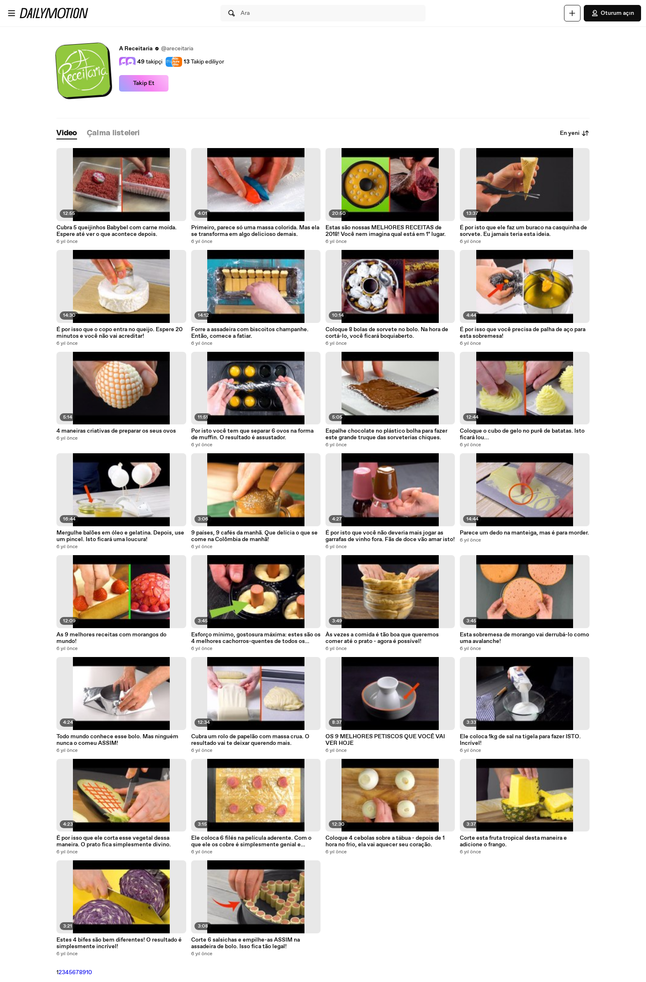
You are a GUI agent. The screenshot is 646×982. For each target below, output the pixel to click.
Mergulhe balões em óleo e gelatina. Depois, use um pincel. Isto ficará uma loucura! (120, 536)
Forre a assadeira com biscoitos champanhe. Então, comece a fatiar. (250, 332)
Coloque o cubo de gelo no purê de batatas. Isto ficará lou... (522, 434)
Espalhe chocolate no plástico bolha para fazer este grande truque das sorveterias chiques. (386, 434)
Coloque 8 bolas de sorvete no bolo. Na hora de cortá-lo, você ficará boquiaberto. (386, 332)
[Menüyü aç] (11, 13)
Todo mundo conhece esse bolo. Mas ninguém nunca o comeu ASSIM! (117, 740)
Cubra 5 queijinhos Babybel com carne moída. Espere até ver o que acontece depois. (116, 231)
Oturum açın (612, 13)
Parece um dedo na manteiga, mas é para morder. (524, 533)
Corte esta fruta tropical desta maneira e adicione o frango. (513, 841)
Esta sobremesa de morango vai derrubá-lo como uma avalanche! (524, 638)
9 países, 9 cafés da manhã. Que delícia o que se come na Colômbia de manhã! (254, 536)
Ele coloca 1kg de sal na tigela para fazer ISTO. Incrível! (520, 740)
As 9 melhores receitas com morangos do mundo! (111, 638)
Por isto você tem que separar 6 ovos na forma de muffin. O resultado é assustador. (252, 434)
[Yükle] (572, 13)
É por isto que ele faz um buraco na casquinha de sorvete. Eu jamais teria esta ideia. (523, 231)
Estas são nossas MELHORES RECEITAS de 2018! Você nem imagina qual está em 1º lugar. (385, 231)
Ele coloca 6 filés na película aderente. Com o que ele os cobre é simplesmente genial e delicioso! (251, 841)
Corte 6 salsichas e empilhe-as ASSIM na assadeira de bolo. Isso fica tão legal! (245, 943)
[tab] (66, 133)
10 (89, 972)
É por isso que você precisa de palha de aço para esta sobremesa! (522, 332)
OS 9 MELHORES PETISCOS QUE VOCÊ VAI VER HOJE (385, 740)
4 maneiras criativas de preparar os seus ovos (116, 431)
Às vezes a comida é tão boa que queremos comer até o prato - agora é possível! (382, 638)
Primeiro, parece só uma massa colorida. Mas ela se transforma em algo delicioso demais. (255, 231)
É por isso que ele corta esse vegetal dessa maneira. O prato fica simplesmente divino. (113, 841)
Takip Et (143, 83)
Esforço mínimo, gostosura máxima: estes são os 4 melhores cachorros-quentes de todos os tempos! (256, 638)
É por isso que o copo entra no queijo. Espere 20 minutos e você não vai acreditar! (119, 332)
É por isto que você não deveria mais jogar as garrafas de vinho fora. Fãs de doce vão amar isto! (390, 536)
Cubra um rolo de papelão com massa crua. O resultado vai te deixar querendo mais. (250, 740)
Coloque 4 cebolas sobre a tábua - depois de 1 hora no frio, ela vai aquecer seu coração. (385, 841)
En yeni (575, 133)
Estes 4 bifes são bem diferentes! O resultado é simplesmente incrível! (119, 943)
